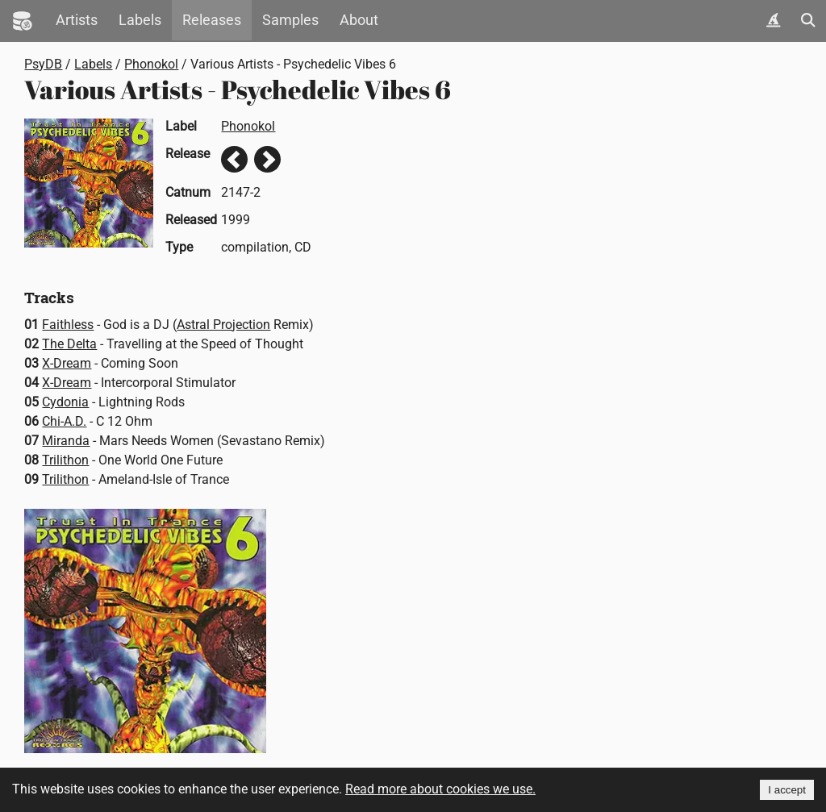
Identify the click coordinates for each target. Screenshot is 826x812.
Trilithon (65, 460)
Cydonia (65, 402)
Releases (211, 20)
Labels (140, 20)
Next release (267, 159)
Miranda (66, 440)
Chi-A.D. (64, 421)
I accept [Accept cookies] (787, 790)
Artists (77, 20)
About (359, 20)
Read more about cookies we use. (440, 789)
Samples (290, 20)
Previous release (234, 159)
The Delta (69, 344)
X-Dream (66, 363)
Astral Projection (223, 324)
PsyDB (43, 64)
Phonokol (151, 64)
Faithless (68, 324)
